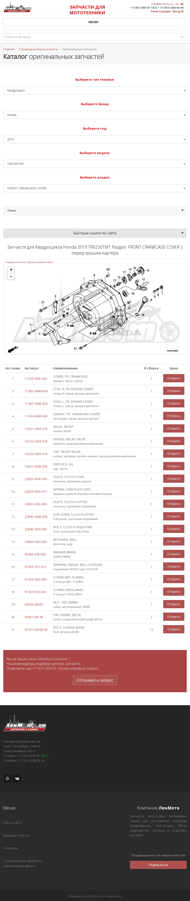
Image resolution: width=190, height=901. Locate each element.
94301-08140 (34, 617)
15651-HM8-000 (36, 466)
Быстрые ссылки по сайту (95, 233)
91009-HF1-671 (35, 567)
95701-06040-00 (36, 629)
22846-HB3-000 (36, 529)
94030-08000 (34, 604)
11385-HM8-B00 (36, 404)
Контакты (10, 848)
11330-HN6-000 (36, 378)
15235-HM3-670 (36, 454)
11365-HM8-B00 (36, 391)
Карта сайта (12, 823)
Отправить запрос (95, 680)
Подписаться (158, 865)
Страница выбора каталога (38, 49)
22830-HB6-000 (36, 504)
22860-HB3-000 (36, 542)
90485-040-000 (35, 554)
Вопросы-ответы (16, 835)
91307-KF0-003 (35, 592)
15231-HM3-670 (36, 429)
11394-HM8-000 (36, 416)
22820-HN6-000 (36, 479)
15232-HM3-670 (36, 441)
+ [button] (11, 270)
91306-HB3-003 (36, 579)
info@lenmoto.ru (162, 4)
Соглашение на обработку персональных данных (22, 863)
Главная (8, 49)
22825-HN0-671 (36, 491)
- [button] (11, 276)
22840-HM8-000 (36, 517)
